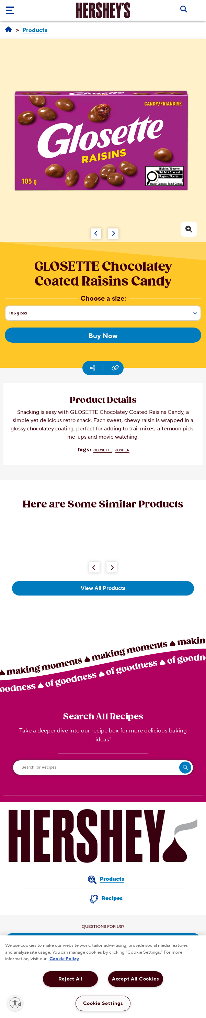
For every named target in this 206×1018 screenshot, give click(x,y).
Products (112, 879)
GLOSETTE (102, 450)
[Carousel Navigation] (92, 230)
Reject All (70, 979)
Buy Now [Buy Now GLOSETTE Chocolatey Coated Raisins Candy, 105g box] (103, 336)
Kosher (122, 450)
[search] (185, 767)
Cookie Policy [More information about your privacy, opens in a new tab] (64, 959)
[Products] (34, 30)
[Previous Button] (94, 567)
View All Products (103, 588)
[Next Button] (111, 567)
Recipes (112, 898)
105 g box (105, 315)
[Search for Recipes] (103, 767)
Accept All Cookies (135, 979)
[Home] (8, 30)
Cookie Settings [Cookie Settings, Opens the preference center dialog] (103, 1003)
